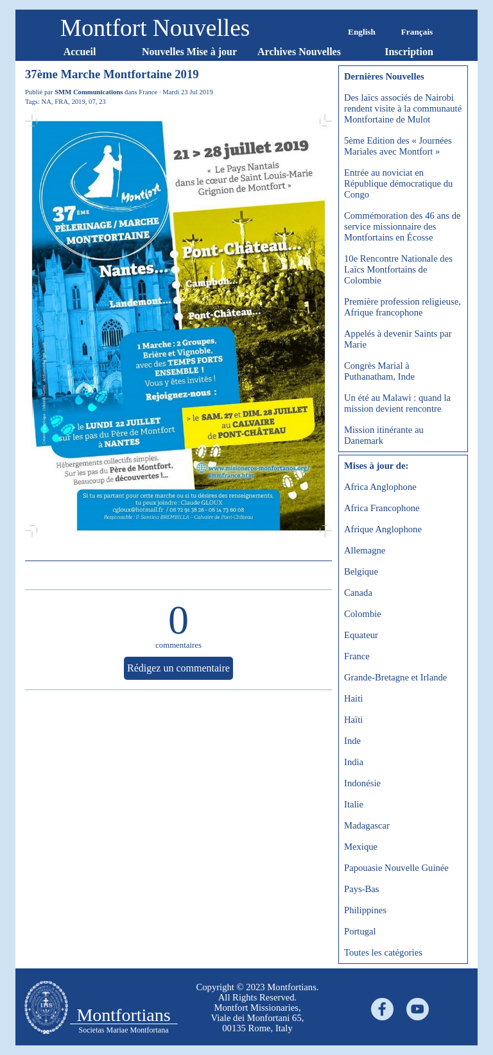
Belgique (361, 571)
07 (92, 101)
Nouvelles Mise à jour (189, 51)
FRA (61, 101)
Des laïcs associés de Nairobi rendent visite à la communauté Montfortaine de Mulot (403, 108)
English (362, 32)
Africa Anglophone (380, 487)
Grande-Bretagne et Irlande (395, 677)
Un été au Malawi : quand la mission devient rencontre (397, 403)
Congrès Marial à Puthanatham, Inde (379, 371)
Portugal (360, 931)
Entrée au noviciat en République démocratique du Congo (398, 183)
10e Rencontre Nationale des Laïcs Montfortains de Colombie (398, 269)
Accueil (80, 51)
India (353, 762)
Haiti (353, 698)
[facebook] (382, 1009)
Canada (358, 592)
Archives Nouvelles (299, 51)
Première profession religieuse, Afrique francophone (402, 306)
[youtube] (417, 1009)
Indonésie (362, 783)
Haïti (353, 719)
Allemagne (364, 550)
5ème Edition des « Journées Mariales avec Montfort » (398, 145)
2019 (78, 101)
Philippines (365, 910)
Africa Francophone (382, 508)
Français (417, 32)
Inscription (409, 51)
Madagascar (367, 825)
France (357, 656)
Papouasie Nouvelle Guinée (396, 868)
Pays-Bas (361, 889)
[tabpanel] (257, 1007)
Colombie (362, 614)
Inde (352, 741)
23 (102, 101)
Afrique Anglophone (383, 529)
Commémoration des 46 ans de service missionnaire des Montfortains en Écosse (402, 226)
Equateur (361, 635)
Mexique (360, 846)
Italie (353, 804)
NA (46, 101)
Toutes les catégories (383, 952)
